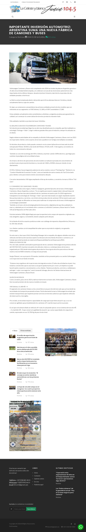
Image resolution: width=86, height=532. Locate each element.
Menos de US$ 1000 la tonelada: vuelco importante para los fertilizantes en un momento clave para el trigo (28, 362)
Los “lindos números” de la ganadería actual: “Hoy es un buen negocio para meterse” (65, 492)
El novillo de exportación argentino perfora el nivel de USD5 (27, 337)
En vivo (36, 482)
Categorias (14, 2)
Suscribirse (31, 509)
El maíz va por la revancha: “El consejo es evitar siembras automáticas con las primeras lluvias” (28, 376)
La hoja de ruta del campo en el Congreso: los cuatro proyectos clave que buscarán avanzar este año (29, 390)
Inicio (36, 473)
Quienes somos (39, 479)
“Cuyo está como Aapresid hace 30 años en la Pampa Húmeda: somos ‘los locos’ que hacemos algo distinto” (65, 477)
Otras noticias (25, 330)
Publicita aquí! (38, 484)
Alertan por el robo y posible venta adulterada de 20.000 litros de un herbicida (27, 349)
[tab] (15, 330)
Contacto (37, 476)
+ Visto (14, 330)
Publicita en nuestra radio (31, 2)
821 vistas (51, 37)
